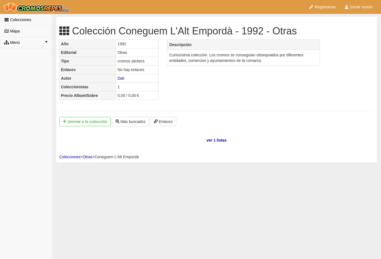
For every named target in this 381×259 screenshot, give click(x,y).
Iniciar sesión (358, 7)
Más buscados (130, 121)
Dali (120, 78)
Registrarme (322, 7)
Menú (26, 42)
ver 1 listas (216, 140)
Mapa (12, 31)
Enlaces (163, 121)
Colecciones (17, 19)
